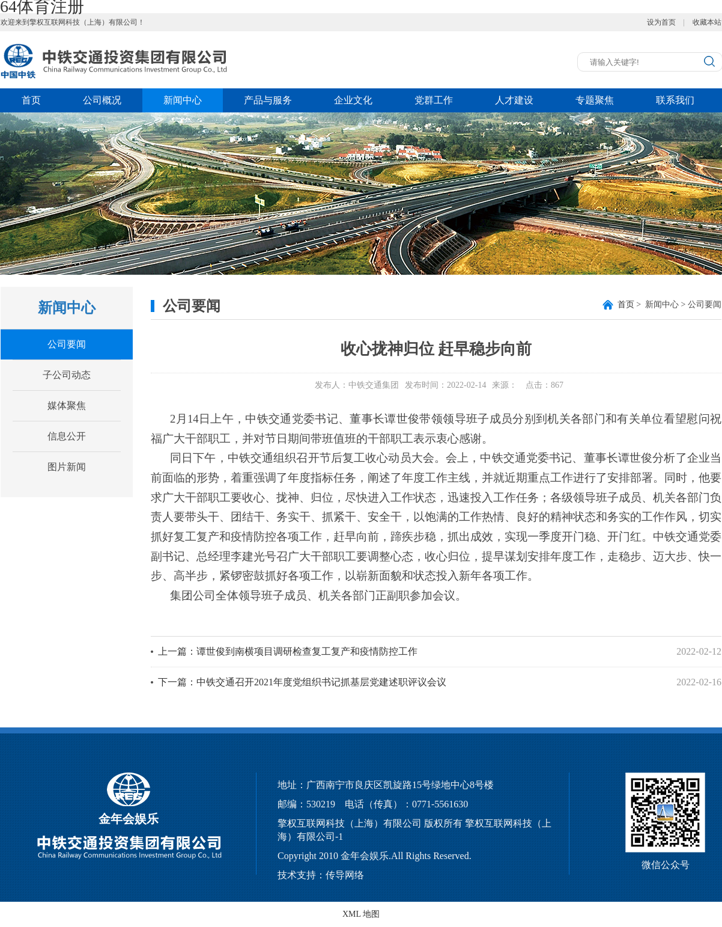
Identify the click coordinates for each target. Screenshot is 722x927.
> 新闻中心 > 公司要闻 (669, 304)
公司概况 (102, 100)
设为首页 (661, 22)
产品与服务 (268, 100)
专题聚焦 (594, 100)
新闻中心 (182, 100)
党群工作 (433, 100)
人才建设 (514, 100)
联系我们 (675, 100)
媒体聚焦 (66, 405)
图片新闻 (66, 467)
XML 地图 (361, 914)
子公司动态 (67, 375)
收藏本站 (707, 22)
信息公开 (66, 436)
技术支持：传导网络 (321, 875)
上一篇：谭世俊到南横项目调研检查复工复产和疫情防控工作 (287, 651)
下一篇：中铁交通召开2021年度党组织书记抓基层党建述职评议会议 (302, 682)
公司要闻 (66, 344)
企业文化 (353, 100)
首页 (31, 100)
